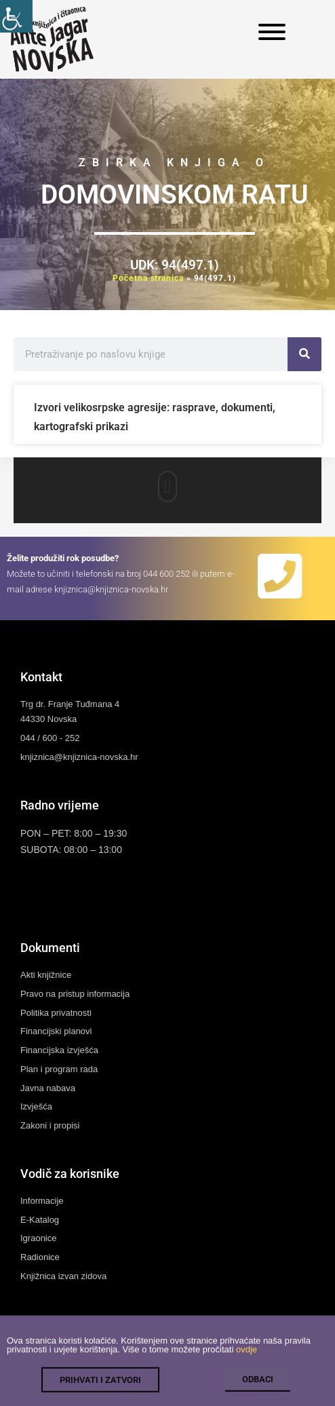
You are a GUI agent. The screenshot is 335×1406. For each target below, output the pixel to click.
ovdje (246, 1358)
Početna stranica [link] (148, 278)
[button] (167, 486)
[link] (16, 16)
